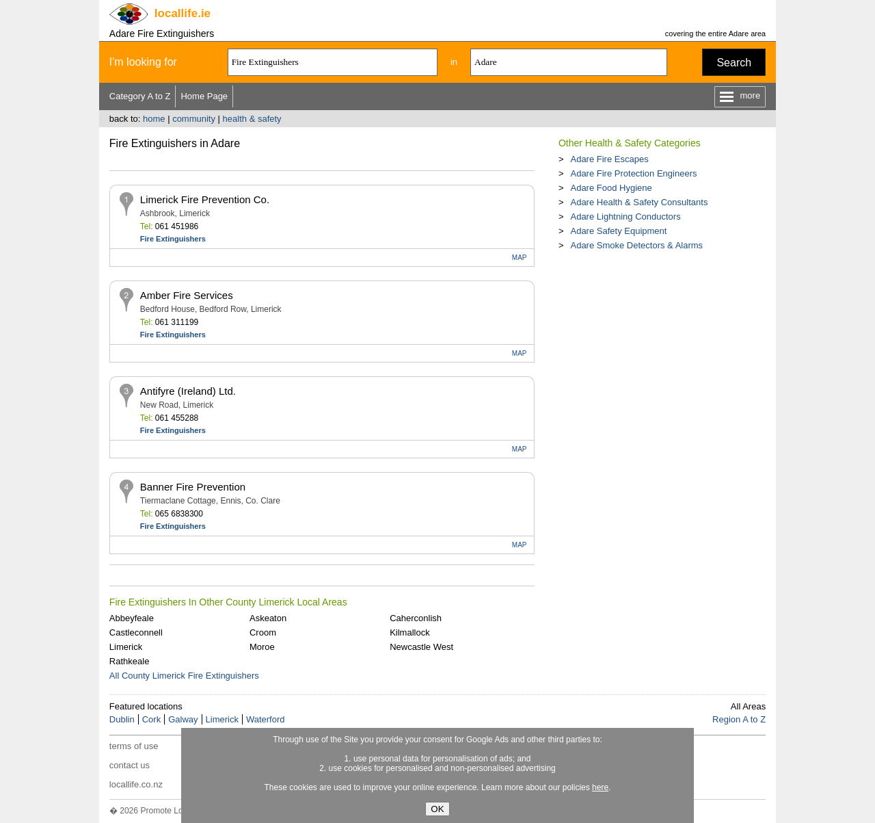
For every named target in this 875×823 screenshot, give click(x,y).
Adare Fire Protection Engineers (633, 173)
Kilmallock (410, 632)
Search (733, 62)
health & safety (252, 119)
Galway (183, 719)
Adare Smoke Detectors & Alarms (636, 245)
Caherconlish (416, 618)
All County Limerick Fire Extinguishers (184, 675)
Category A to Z (140, 96)
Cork (151, 719)
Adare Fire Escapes (609, 159)
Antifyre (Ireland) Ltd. (188, 391)
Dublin (122, 719)
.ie (182, 13)
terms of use (134, 746)
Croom (263, 632)
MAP (519, 257)
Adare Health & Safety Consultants (639, 202)
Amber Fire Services (186, 295)
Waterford (265, 719)
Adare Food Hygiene (610, 188)
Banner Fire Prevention (192, 487)
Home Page (204, 96)
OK (437, 809)
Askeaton (268, 618)
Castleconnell (136, 632)
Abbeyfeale (131, 618)
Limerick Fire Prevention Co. (204, 199)
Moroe (262, 647)
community (193, 119)
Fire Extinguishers (173, 239)
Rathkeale (129, 661)
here (600, 787)
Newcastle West (421, 647)
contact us (129, 765)
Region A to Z (739, 719)
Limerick (125, 647)
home (154, 119)
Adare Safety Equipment (618, 231)
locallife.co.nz (136, 784)
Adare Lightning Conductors (625, 216)
